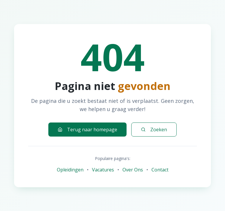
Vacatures (103, 169)
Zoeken (154, 129)
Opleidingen (70, 169)
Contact (159, 169)
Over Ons (132, 169)
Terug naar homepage (87, 129)
